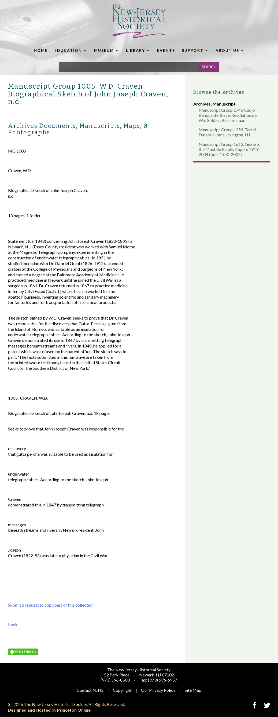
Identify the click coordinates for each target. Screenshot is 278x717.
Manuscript (224, 103)
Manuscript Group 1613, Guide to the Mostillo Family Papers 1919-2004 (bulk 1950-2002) (230, 149)
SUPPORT (192, 50)
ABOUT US (227, 50)
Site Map (193, 690)
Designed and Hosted (29, 709)
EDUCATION (68, 50)
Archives (202, 103)
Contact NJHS (90, 690)
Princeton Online (74, 709)
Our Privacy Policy (158, 690)
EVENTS (166, 50)
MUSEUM (104, 50)
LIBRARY (135, 50)
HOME (41, 50)
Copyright (122, 690)
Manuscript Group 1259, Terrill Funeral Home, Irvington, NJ (227, 132)
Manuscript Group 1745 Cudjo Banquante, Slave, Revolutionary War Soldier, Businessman (228, 115)
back (12, 624)
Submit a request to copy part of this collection (51, 604)
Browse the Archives (218, 92)
